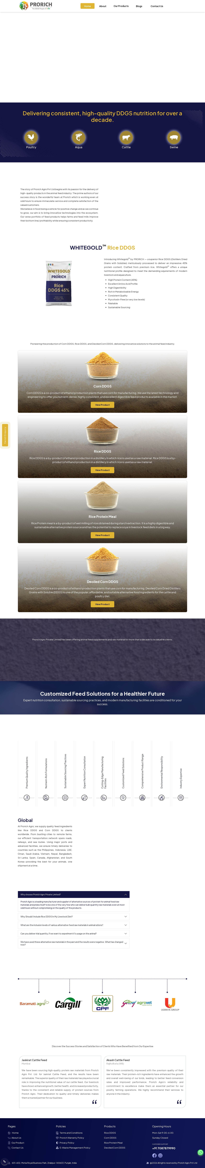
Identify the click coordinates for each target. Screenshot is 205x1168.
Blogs (139, 6)
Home (87, 6)
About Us (14, 1137)
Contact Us (157, 6)
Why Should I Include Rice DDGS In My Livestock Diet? (47, 916)
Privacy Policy (65, 1142)
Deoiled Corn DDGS (114, 1147)
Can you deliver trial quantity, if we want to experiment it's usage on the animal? (59, 933)
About (102, 6)
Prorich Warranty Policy (70, 1137)
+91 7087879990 (163, 1148)
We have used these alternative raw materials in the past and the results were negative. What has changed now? (72, 943)
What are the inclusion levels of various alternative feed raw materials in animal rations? (62, 925)
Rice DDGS (110, 1132)
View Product (102, 404)
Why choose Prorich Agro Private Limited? (41, 894)
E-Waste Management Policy (73, 1147)
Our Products (121, 6)
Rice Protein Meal (113, 1142)
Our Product (16, 1142)
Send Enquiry (5, 435)
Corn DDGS (110, 1137)
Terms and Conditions (69, 1132)
